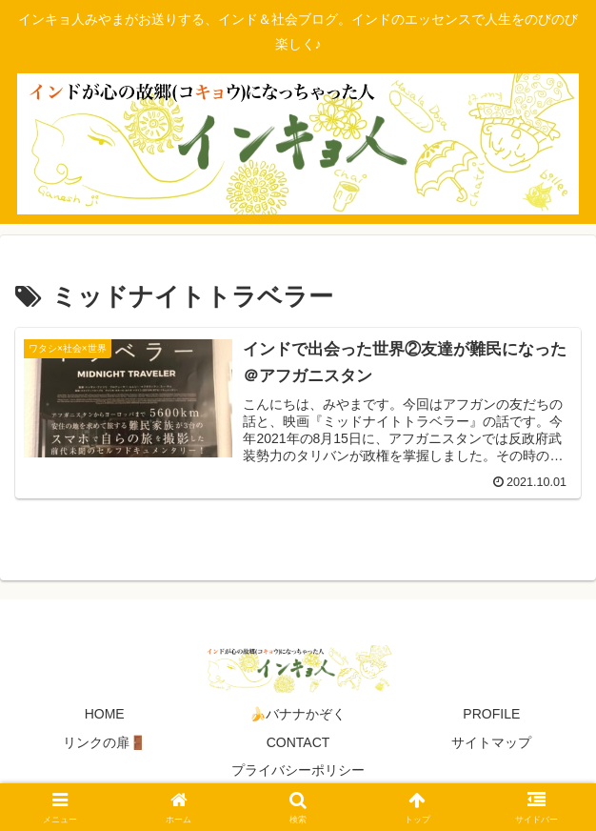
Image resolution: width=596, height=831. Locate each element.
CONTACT (298, 742)
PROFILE (491, 713)
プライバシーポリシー (298, 770)
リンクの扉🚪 (104, 742)
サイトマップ (491, 742)
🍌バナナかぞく (297, 713)
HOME (105, 713)
